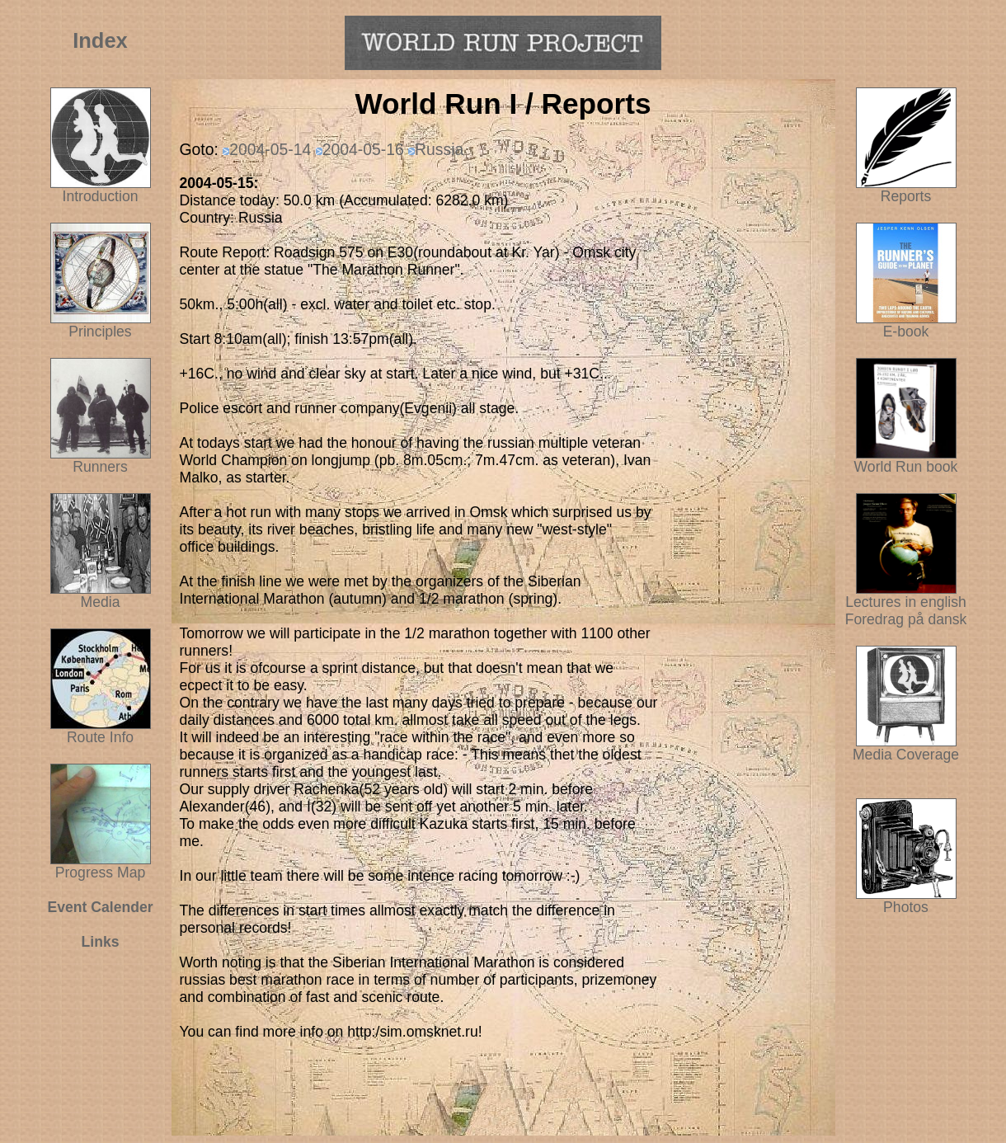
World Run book (906, 460)
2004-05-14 (270, 149)
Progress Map (100, 866)
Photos (906, 900)
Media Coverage (906, 748)
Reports (906, 196)
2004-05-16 (363, 149)
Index (100, 40)
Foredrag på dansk (906, 619)
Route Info (100, 737)
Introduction (101, 196)
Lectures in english (905, 595)
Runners (100, 467)
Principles (99, 331)
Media (100, 602)
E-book (906, 331)
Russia (439, 149)
